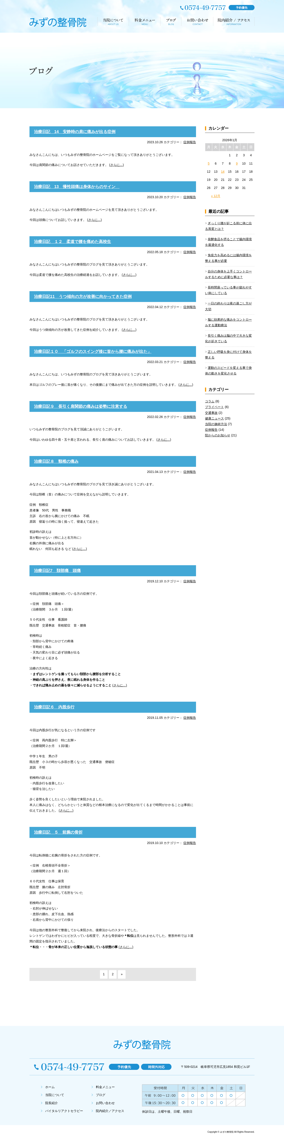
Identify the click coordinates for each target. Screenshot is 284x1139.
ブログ (100, 1095)
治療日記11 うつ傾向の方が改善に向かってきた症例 (83, 296)
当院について (54, 1095)
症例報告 (189, 142)
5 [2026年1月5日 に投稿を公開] (209, 163)
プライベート (214, 407)
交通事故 (211, 413)
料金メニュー (105, 1087)
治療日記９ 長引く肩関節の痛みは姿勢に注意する (80, 406)
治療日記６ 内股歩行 (54, 707)
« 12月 (215, 196)
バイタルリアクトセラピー (64, 1111)
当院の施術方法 (216, 424)
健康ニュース (214, 418)
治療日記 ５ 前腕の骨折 (58, 832)
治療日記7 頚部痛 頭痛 (57, 570)
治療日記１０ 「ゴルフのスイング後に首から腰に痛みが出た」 (92, 351)
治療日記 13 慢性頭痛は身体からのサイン (76, 186)
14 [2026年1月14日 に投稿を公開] (223, 171)
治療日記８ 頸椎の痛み (56, 461)
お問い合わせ (105, 1103)
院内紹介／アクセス (110, 1111)
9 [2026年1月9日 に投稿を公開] (237, 163)
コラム (209, 401)
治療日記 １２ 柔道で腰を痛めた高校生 (72, 241)
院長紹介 (51, 1103)
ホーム (50, 1087)
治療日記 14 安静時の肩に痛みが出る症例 (74, 131)
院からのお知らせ (217, 435)
